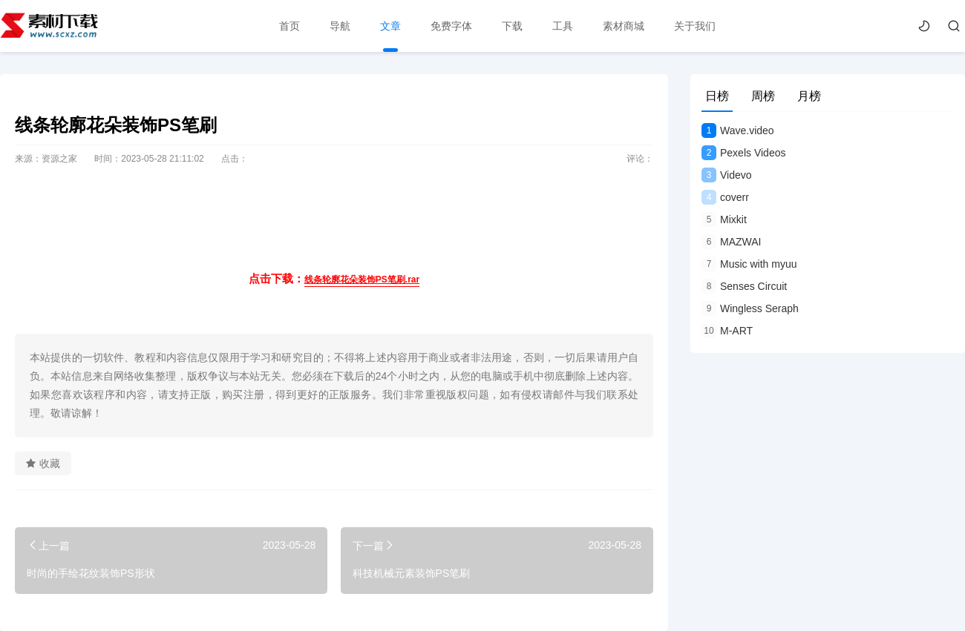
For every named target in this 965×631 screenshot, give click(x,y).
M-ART (727, 331)
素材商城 (623, 26)
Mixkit (724, 219)
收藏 (43, 463)
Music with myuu (748, 264)
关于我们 (695, 26)
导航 (340, 26)
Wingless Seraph (750, 308)
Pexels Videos (743, 153)
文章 (390, 26)
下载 (512, 26)
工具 (562, 26)
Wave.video (737, 130)
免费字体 (451, 26)
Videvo (726, 175)
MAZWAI (731, 242)
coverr (725, 197)
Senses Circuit (744, 286)
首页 (289, 26)
